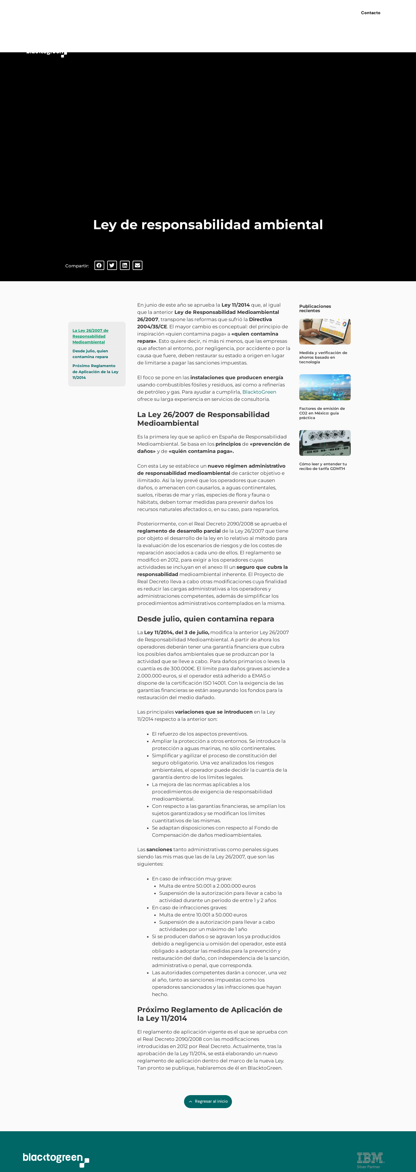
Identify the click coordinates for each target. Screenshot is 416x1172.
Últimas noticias (267, 11)
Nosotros (166, 11)
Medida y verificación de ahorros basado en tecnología (323, 357)
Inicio (138, 11)
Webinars (231, 11)
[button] (99, 265)
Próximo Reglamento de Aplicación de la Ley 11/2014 (95, 371)
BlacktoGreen (259, 392)
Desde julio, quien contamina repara (90, 354)
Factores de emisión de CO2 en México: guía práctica (322, 413)
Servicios (199, 11)
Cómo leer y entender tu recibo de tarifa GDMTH (323, 466)
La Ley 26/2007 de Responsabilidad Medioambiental (90, 336)
